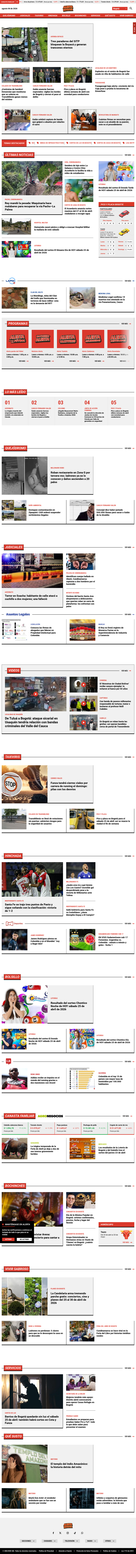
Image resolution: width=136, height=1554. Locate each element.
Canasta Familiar (7, 2)
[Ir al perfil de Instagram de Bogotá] (68, 1533)
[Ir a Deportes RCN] (14, 924)
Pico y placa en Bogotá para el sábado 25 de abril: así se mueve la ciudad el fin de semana (113, 821)
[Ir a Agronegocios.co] (50, 1116)
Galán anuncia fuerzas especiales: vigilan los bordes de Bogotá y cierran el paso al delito (47, 93)
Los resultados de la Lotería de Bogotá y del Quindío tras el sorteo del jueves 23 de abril (113, 1150)
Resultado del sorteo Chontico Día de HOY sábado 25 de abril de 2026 (113, 1041)
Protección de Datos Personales (87, 1551)
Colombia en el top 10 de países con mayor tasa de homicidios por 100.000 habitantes (110, 1080)
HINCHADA (52, 15)
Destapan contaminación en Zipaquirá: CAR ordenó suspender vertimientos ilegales (44, 512)
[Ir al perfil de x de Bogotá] (60, 1533)
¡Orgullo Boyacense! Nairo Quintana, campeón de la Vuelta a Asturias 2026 (68, 413)
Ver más (129, 155)
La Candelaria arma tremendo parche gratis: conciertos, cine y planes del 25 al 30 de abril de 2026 (70, 1298)
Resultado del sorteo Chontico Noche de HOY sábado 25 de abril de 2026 (69, 1006)
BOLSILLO (66, 15)
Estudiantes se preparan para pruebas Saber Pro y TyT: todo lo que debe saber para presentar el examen (80, 1423)
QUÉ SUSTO (110, 15)
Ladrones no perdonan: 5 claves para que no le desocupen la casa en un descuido (46, 1333)
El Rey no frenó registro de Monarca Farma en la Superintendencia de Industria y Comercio (112, 631)
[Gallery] (68, 346)
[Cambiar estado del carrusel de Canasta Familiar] (17, 2)
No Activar (24, 1239)
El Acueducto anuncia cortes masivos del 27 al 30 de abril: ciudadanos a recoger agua (78, 211)
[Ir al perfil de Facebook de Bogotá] (53, 1533)
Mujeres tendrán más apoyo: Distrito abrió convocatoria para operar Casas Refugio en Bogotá (80, 1401)
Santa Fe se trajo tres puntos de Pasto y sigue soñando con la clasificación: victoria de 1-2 (30, 907)
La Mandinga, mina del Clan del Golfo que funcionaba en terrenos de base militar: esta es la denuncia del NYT (44, 299)
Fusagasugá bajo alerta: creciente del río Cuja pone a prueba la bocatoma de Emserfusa (114, 88)
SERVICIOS (95, 15)
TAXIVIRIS (39, 15)
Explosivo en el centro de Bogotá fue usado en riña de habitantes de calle (112, 72)
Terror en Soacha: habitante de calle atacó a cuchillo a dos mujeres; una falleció (31, 597)
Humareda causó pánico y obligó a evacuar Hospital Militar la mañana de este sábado (62, 228)
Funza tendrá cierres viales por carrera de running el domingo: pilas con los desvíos (69, 786)
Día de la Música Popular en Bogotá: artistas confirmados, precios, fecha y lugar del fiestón (80, 1219)
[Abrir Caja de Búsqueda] (131, 8)
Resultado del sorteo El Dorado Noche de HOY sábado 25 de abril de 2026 (44, 1041)
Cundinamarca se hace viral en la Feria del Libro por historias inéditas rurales (113, 1333)
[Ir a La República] (8, 1061)
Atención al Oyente (65, 1551)
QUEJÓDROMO (9, 15)
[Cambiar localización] (120, 8)
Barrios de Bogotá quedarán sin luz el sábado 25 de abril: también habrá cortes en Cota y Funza (32, 1420)
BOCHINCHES (80, 15)
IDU (33, 143)
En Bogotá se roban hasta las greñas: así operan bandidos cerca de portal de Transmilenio (114, 724)
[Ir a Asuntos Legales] (18, 614)
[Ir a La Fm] (10, 281)
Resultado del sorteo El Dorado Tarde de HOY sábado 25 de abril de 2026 (116, 189)
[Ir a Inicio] (68, 8)
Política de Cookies (109, 1551)
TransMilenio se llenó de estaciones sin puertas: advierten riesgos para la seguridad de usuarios (46, 821)
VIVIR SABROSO (126, 15)
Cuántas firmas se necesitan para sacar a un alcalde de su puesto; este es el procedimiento (114, 122)
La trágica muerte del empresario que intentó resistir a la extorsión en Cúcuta (14, 414)
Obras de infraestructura (52, 143)
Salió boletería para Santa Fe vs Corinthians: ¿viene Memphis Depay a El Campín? (80, 912)
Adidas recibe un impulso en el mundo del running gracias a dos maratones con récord (45, 1080)
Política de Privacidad (46, 1551)
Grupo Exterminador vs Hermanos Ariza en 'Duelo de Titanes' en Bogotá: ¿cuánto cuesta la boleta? (80, 1241)
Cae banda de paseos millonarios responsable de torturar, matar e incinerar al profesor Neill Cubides (115, 705)
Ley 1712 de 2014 (127, 1551)
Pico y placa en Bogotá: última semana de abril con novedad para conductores (76, 92)
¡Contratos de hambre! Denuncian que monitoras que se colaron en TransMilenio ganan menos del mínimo (14, 94)
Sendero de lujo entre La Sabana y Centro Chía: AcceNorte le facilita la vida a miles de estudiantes (78, 169)
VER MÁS (23, 361)
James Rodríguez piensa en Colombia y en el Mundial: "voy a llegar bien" (45, 941)
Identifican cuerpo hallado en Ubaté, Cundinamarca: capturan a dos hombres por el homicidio (80, 580)
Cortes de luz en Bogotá (80, 143)
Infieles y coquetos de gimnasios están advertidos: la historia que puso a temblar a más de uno (111, 1500)
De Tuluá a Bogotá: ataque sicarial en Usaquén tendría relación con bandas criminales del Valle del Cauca (31, 722)
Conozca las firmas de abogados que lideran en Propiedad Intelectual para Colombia (43, 631)
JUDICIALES (25, 15)
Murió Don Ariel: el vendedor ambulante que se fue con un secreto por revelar (42, 1500)
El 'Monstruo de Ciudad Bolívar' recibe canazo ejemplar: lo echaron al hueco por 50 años (114, 686)
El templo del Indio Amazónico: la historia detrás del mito (69, 1465)
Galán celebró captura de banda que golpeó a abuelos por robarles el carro (48, 122)
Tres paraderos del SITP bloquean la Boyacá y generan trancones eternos (68, 44)
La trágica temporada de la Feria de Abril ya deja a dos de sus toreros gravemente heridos (45, 1150)
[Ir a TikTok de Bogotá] (75, 1533)
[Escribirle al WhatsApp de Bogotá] (82, 1533)
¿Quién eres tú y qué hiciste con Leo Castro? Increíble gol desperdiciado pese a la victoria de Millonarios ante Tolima (80, 890)
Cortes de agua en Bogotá (108, 143)
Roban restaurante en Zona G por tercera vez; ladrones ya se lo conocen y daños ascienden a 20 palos (70, 477)
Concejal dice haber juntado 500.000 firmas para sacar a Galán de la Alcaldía (113, 512)
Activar (8, 1239)
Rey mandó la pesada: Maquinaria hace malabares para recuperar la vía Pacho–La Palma (30, 206)
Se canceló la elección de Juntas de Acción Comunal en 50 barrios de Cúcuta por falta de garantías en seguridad (94, 417)
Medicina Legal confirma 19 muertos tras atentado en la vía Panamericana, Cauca (111, 299)
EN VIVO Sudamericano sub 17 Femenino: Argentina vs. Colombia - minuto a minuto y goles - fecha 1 (113, 941)
